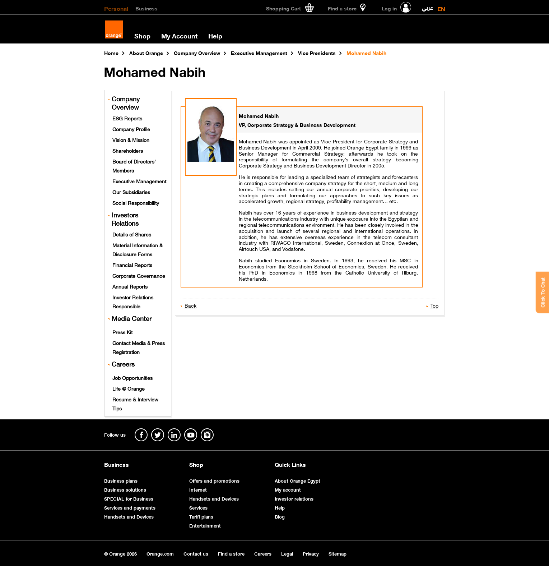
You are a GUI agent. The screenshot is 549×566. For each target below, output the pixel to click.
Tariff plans (201, 516)
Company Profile (131, 128)
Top (434, 305)
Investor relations (294, 498)
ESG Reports (127, 118)
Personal (116, 8)
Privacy (311, 553)
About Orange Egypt (297, 480)
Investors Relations (125, 219)
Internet (198, 489)
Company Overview (126, 103)
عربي (427, 5)
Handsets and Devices (129, 516)
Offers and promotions (214, 480)
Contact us (195, 553)
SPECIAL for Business (128, 498)
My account (288, 489)
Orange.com (160, 553)
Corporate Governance (138, 275)
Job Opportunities (132, 377)
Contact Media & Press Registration (138, 347)
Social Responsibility (135, 202)
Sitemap (337, 553)
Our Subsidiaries (131, 191)
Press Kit (122, 331)
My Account (179, 35)
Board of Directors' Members (134, 165)
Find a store (231, 553)
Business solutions (125, 489)
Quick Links (290, 464)
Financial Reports (132, 264)
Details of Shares (131, 234)
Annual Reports (130, 286)
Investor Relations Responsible (132, 301)
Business (146, 8)
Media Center (132, 318)
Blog (280, 516)
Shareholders (127, 150)
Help (215, 35)
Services (198, 507)
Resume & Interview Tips (135, 403)
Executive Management (139, 180)
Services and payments (129, 507)
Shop (142, 35)
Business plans (121, 480)
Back (190, 305)
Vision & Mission (130, 139)
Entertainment (205, 525)
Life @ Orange (128, 388)
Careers (123, 364)
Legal (287, 553)
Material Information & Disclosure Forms (137, 249)
